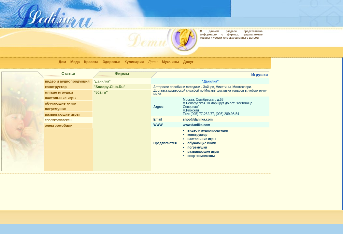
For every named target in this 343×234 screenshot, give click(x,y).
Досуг (188, 62)
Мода (75, 62)
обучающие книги (61, 103)
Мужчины (170, 62)
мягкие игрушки (59, 92)
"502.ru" (101, 92)
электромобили (59, 125)
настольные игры (61, 98)
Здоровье (111, 62)
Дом (62, 62)
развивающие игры (62, 114)
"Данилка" (102, 81)
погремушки (55, 109)
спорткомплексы (58, 120)
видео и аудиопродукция (67, 81)
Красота (91, 62)
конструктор (56, 87)
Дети (153, 62)
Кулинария (134, 62)
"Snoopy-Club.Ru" (109, 87)
